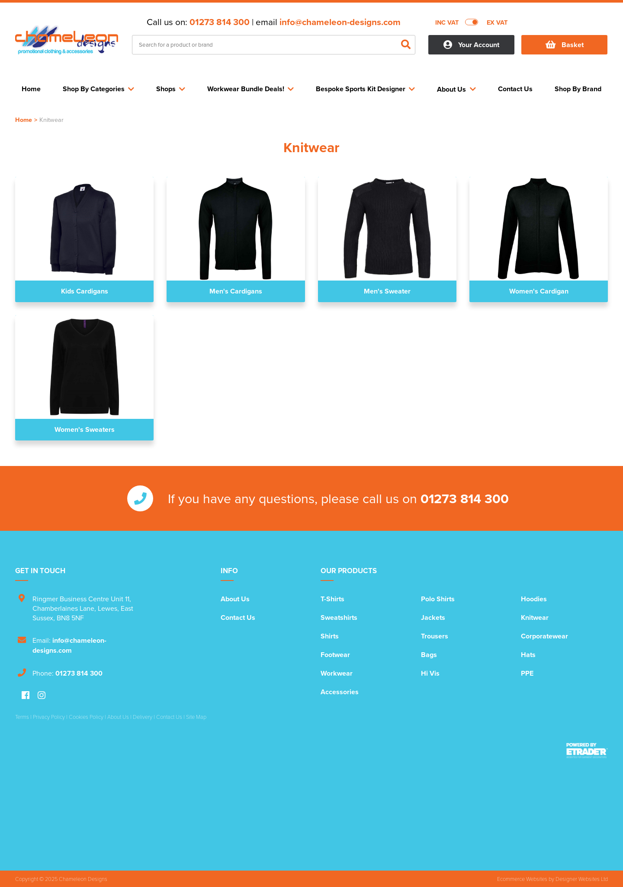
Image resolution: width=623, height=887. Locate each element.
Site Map (196, 717)
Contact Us (238, 617)
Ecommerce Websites (522, 879)
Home (23, 119)
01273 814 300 (219, 22)
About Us (235, 599)
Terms (22, 717)
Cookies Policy (86, 717)
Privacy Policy (49, 717)
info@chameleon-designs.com (340, 22)
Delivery (142, 717)
